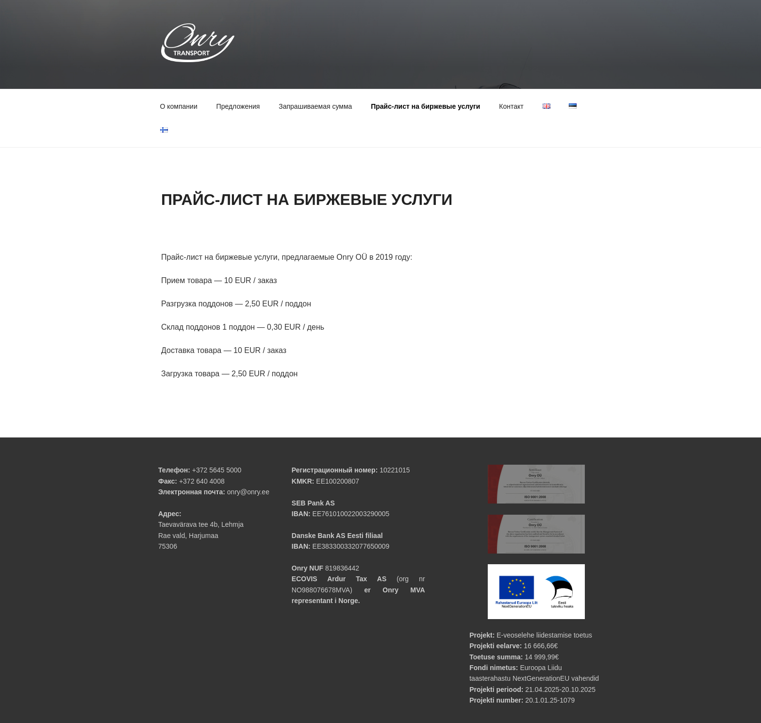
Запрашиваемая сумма (315, 106)
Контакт (511, 106)
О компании (179, 106)
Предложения (238, 106)
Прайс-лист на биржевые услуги (425, 106)
